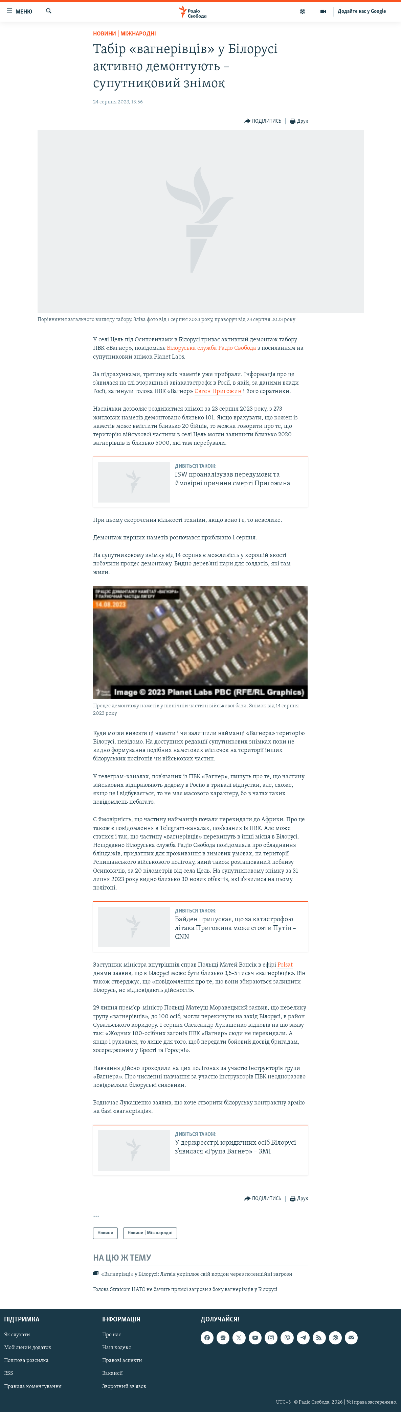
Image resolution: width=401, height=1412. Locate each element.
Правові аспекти (122, 1360)
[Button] (263, 121)
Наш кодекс (116, 1347)
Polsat (285, 965)
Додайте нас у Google (362, 11)
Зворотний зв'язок (124, 1386)
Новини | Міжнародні (124, 34)
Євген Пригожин (218, 391)
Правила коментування (33, 1386)
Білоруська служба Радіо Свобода (211, 348)
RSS (8, 1373)
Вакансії (112, 1373)
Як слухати (17, 1335)
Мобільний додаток (27, 1347)
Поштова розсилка (26, 1360)
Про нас (111, 1335)
